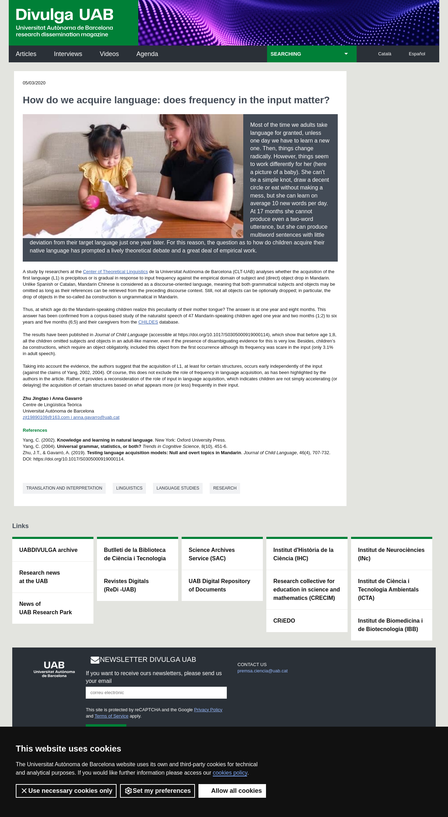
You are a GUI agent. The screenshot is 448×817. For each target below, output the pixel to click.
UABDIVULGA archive (48, 550)
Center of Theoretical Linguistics (115, 271)
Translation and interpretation (64, 488)
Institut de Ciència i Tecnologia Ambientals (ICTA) (388, 589)
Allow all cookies (232, 791)
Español (417, 53)
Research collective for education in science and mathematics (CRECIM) (306, 589)
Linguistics (129, 488)
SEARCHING (286, 54)
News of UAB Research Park (45, 608)
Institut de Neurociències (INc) (391, 554)
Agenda (147, 53)
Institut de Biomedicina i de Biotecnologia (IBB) (390, 625)
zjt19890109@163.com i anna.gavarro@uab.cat (71, 417)
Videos (109, 53)
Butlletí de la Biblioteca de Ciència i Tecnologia (135, 554)
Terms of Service (111, 716)
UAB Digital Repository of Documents (219, 585)
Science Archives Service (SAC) (212, 554)
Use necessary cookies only (66, 791)
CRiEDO (284, 621)
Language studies (177, 488)
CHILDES (148, 322)
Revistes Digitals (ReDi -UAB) (126, 585)
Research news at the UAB (39, 577)
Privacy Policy (208, 709)
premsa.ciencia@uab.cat (263, 670)
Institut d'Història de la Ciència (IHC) (303, 554)
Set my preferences (157, 791)
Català (384, 53)
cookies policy (230, 773)
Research (225, 488)
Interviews (68, 53)
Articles (26, 53)
